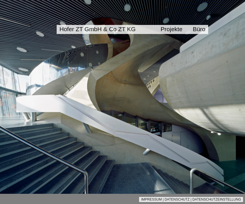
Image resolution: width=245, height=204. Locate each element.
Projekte (171, 29)
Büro (199, 29)
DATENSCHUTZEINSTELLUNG (216, 199)
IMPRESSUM (151, 199)
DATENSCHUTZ (177, 199)
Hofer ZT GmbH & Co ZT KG (97, 29)
